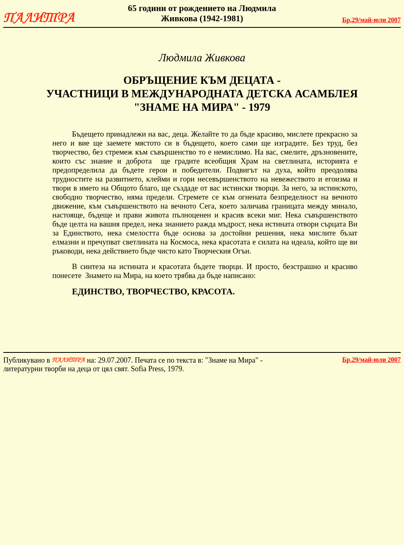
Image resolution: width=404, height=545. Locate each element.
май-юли (371, 19)
